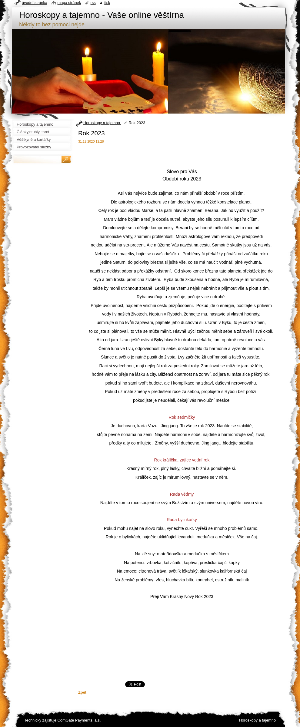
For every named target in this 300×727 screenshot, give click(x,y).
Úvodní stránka (34, 2)
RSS (93, 2)
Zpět (82, 692)
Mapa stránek (69, 2)
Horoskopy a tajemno (102, 123)
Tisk (107, 2)
